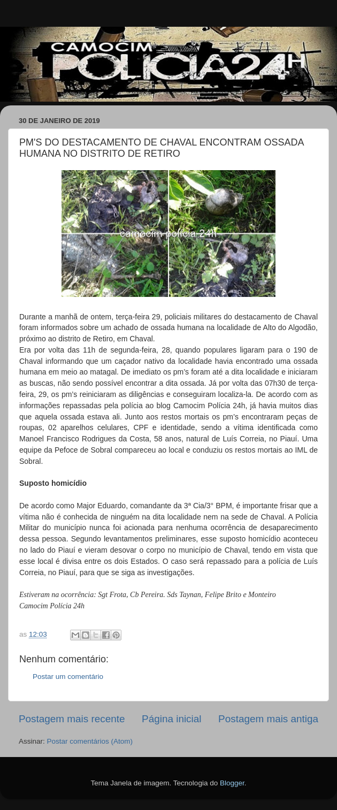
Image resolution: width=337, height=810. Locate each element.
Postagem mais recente (72, 718)
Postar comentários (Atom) (90, 741)
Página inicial (171, 718)
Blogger (232, 783)
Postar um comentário (68, 677)
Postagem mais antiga (268, 718)
